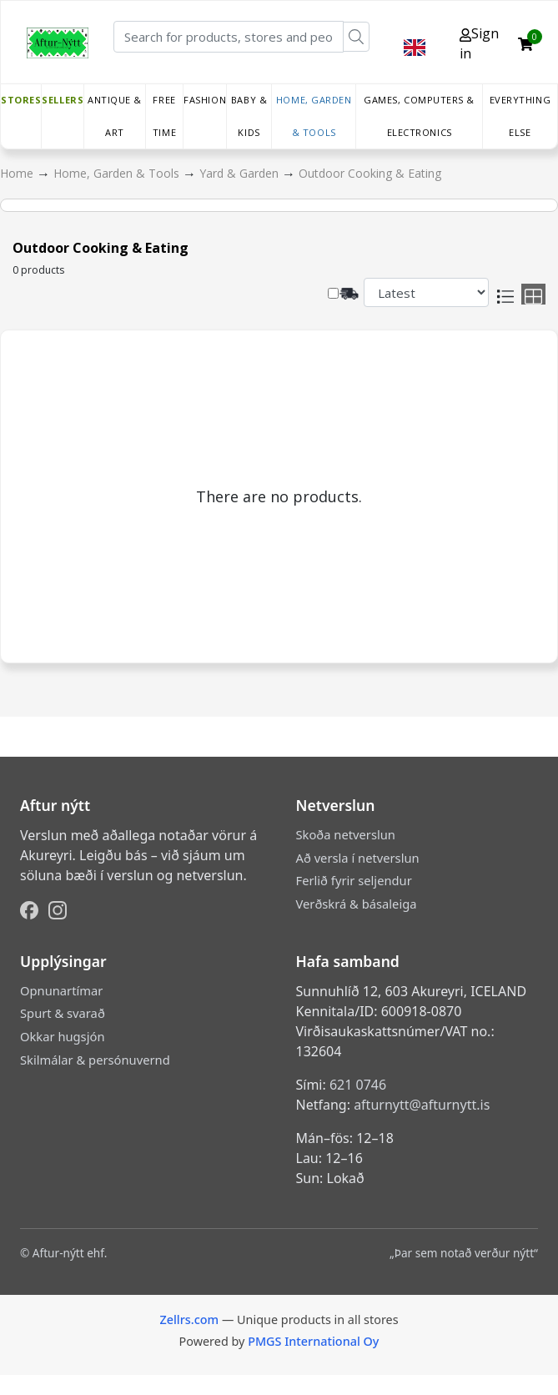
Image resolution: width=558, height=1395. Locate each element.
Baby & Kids (249, 115)
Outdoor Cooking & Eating (370, 173)
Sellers (62, 99)
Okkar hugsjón (62, 1036)
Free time (164, 115)
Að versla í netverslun (358, 857)
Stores (21, 99)
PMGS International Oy (313, 1341)
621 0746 (357, 1084)
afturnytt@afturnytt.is (422, 1104)
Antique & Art (115, 115)
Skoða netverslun (345, 834)
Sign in (479, 43)
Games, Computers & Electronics (419, 115)
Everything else (520, 115)
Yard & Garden (240, 173)
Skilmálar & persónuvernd (95, 1059)
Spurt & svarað (62, 1013)
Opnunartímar (61, 990)
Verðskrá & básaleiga (356, 903)
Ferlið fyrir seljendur (354, 880)
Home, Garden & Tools (314, 115)
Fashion (204, 99)
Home (18, 173)
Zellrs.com (189, 1319)
